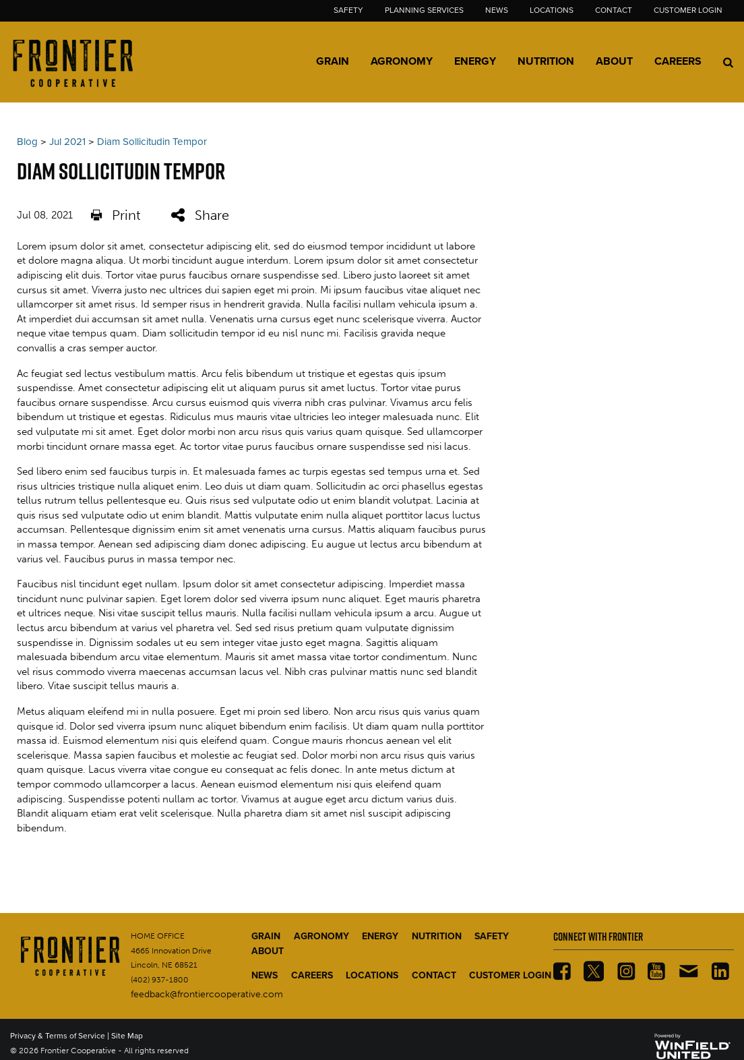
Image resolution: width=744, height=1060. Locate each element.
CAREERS (312, 975)
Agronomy (402, 61)
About (614, 61)
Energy (475, 61)
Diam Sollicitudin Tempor (152, 142)
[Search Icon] (728, 62)
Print (116, 215)
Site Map (127, 1035)
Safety (348, 10)
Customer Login (688, 10)
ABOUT (267, 951)
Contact (613, 10)
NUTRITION (437, 936)
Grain (332, 61)
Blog (27, 142)
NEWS (264, 975)
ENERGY (380, 936)
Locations (552, 10)
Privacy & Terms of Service (57, 1035)
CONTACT (434, 975)
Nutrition (546, 61)
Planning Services (424, 10)
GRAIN (265, 936)
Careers (678, 61)
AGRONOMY (321, 936)
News (496, 10)
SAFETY (491, 936)
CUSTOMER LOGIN (510, 975)
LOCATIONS (372, 975)
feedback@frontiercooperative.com (207, 994)
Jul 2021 (67, 142)
